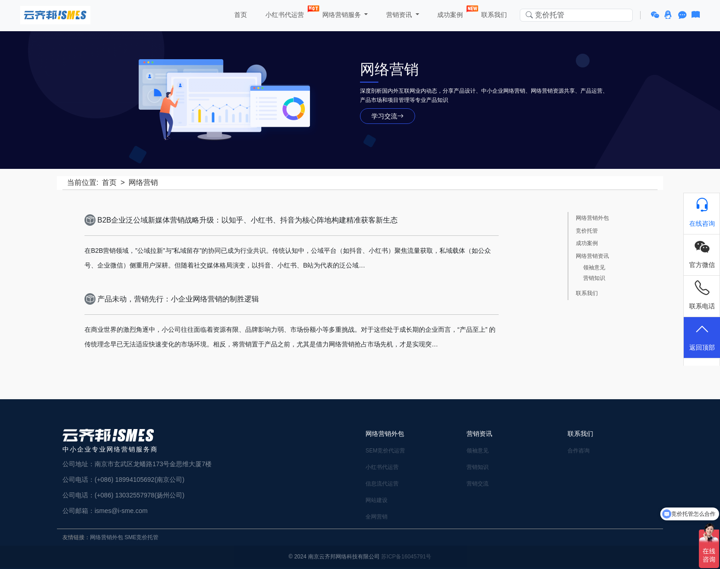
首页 (239, 14)
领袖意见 (594, 268)
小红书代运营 (286, 12)
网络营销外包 (592, 218)
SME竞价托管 (141, 537)
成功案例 (451, 12)
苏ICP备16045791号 (406, 556)
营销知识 (594, 278)
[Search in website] (576, 15)
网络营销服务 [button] (342, 14)
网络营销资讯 (592, 256)
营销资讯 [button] (399, 14)
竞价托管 (587, 231)
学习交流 (387, 116)
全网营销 (377, 516)
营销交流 (478, 483)
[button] (656, 15)
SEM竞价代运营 (385, 450)
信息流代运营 (382, 483)
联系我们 (493, 14)
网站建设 (377, 500)
